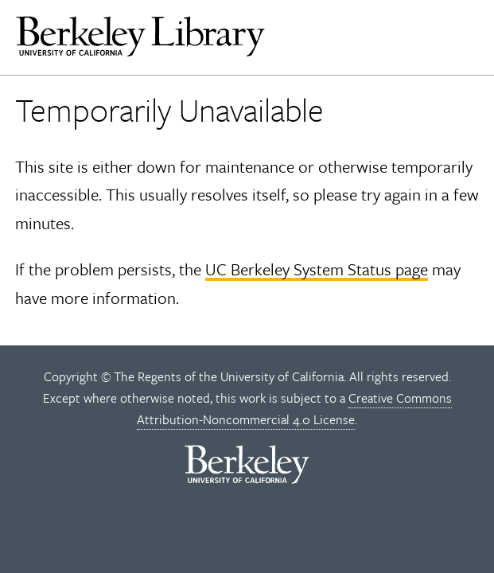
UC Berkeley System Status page (316, 269)
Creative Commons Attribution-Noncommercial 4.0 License (294, 408)
